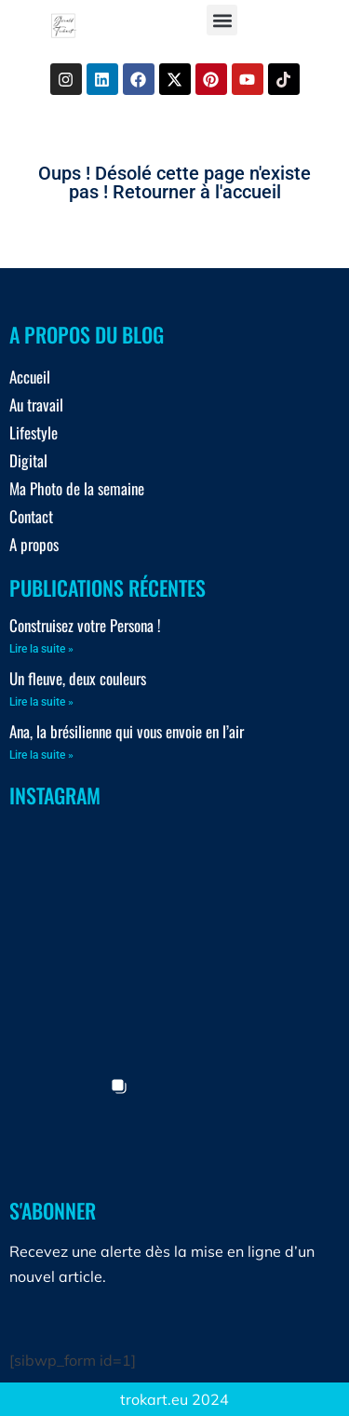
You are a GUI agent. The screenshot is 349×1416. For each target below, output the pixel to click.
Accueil (29, 376)
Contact (31, 516)
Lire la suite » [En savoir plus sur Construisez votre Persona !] (41, 648)
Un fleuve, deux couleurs (77, 678)
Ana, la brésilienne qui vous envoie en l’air (126, 731)
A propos (34, 544)
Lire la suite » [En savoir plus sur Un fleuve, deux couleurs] (41, 701)
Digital (28, 460)
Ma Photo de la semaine (76, 488)
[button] (222, 20)
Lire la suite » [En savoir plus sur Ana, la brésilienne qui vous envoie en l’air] (41, 755)
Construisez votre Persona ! (85, 625)
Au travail (36, 404)
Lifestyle (33, 432)
